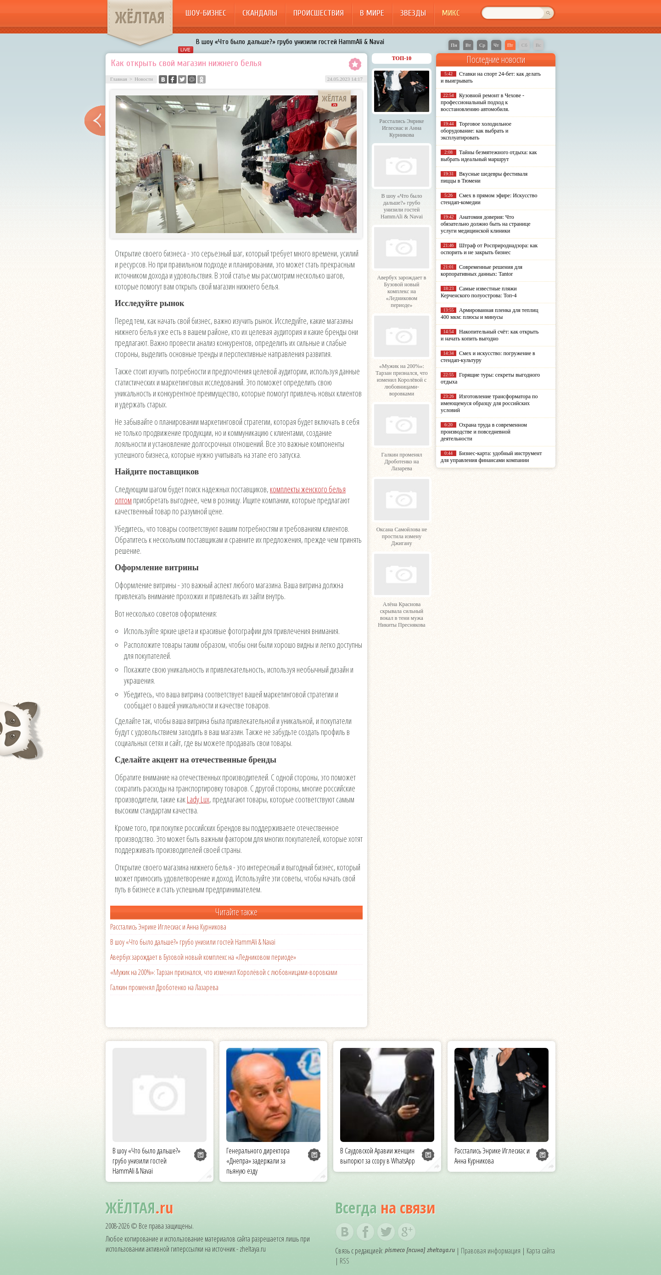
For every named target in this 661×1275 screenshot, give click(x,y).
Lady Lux (198, 799)
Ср (482, 45)
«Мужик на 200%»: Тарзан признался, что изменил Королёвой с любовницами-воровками (223, 972)
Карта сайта (541, 1251)
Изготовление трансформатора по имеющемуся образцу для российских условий (489, 403)
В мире (372, 13)
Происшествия (318, 13)
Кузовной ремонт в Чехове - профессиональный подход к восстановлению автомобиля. (482, 102)
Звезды (413, 13)
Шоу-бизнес (205, 13)
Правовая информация (491, 1251)
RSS (344, 1261)
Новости (143, 79)
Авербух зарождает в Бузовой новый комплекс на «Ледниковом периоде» (203, 957)
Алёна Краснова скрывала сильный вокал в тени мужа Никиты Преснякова (401, 614)
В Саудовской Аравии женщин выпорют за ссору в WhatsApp (377, 1156)
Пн (454, 45)
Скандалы (259, 13)
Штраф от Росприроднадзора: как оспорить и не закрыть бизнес (489, 249)
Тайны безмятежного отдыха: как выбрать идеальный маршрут (489, 155)
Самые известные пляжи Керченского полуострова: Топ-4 (479, 292)
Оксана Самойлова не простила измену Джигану (401, 536)
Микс (451, 13)
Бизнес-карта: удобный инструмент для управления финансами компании (491, 456)
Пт (510, 45)
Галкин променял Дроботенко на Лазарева (164, 987)
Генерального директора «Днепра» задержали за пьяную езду (258, 1161)
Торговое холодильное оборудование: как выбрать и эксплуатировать (476, 131)
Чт (496, 45)
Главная (118, 79)
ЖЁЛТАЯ (140, 17)
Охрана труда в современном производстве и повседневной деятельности (484, 432)
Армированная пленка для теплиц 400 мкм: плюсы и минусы (489, 313)
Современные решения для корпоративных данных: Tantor (481, 270)
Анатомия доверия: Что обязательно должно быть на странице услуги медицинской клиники (485, 224)
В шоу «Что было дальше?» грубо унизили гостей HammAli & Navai (290, 42)
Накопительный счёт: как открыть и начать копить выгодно (490, 335)
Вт (468, 45)
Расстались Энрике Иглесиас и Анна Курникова (168, 927)
